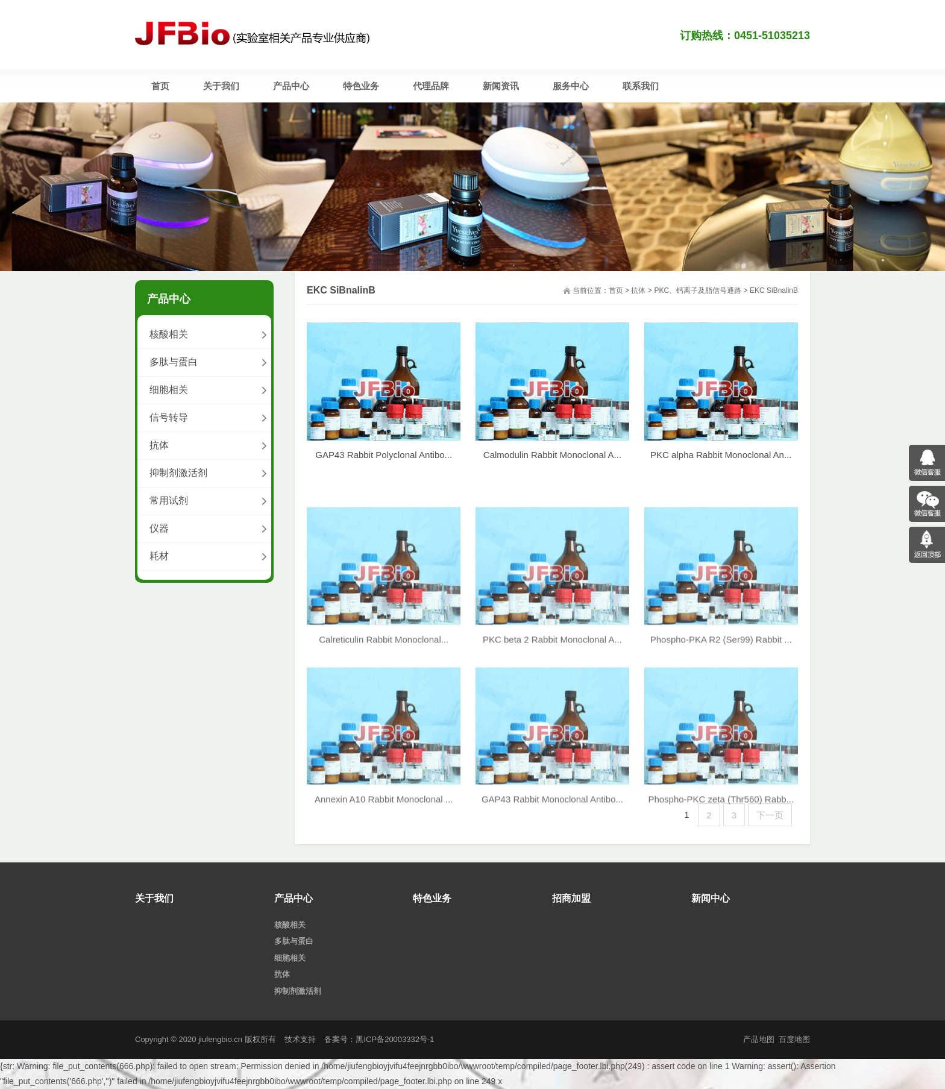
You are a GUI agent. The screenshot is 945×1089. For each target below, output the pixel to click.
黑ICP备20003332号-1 (395, 1039)
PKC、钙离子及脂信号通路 (697, 290)
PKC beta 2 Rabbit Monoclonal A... (552, 746)
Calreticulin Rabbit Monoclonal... (383, 746)
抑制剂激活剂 (178, 473)
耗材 (159, 556)
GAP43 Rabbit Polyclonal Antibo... (383, 463)
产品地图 (758, 1039)
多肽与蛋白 (173, 362)
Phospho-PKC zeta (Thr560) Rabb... (721, 906)
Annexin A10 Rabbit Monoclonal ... (384, 906)
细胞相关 (168, 389)
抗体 (638, 290)
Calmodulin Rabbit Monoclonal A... (552, 463)
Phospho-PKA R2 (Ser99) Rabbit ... (721, 746)
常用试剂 (168, 500)
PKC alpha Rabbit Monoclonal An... (720, 464)
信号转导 (168, 417)
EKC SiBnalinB (774, 290)
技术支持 (300, 1039)
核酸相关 (168, 334)
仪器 (159, 528)
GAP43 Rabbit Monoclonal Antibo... (552, 906)
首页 (616, 290)
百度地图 (794, 1039)
